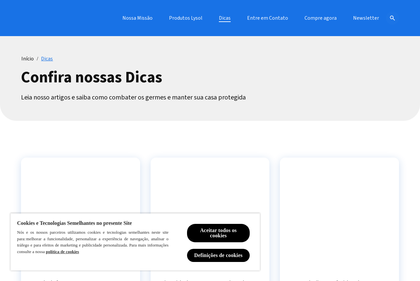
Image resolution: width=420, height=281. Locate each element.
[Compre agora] (320, 18)
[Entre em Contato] (267, 18)
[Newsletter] (366, 18)
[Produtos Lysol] (186, 18)
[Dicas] (225, 18)
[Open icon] (392, 18)
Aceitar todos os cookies (218, 232)
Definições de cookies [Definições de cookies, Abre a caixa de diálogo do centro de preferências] (218, 255)
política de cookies (62, 251)
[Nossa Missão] (137, 18)
